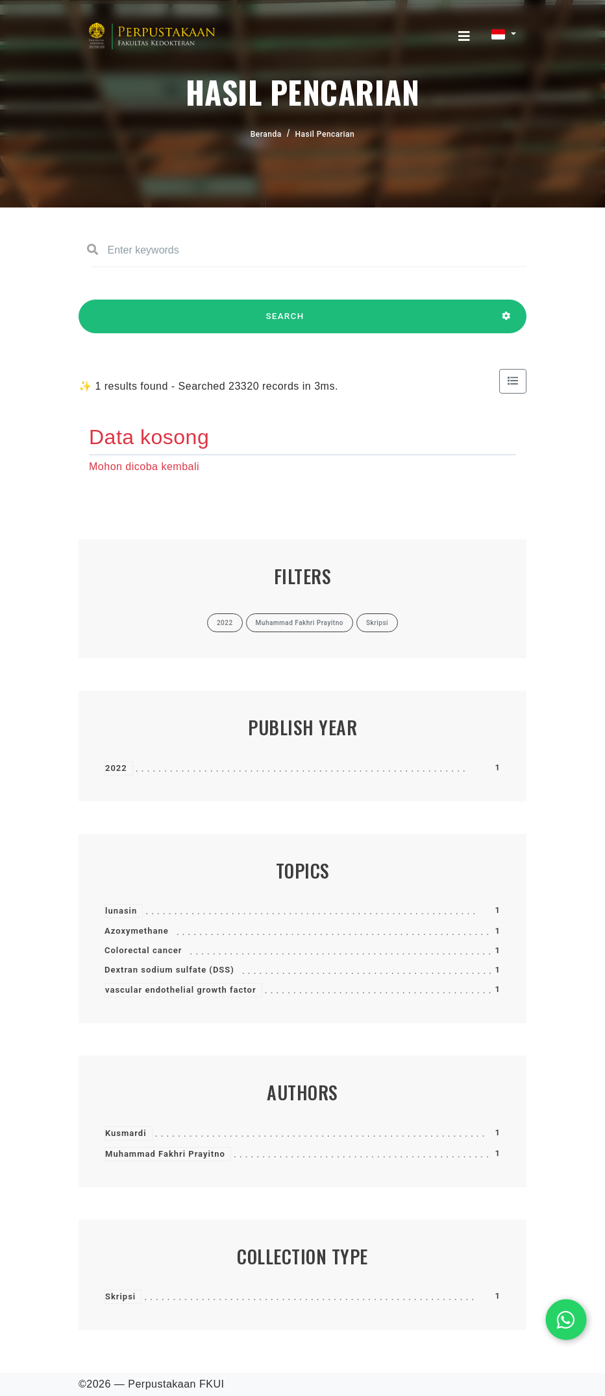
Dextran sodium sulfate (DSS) (169, 970)
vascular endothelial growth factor (180, 990)
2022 (116, 768)
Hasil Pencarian (325, 134)
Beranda (266, 134)
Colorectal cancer (143, 950)
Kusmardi (126, 1133)
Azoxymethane (137, 931)
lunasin (121, 911)
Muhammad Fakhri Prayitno (165, 1154)
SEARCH (285, 322)
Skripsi (120, 1296)
